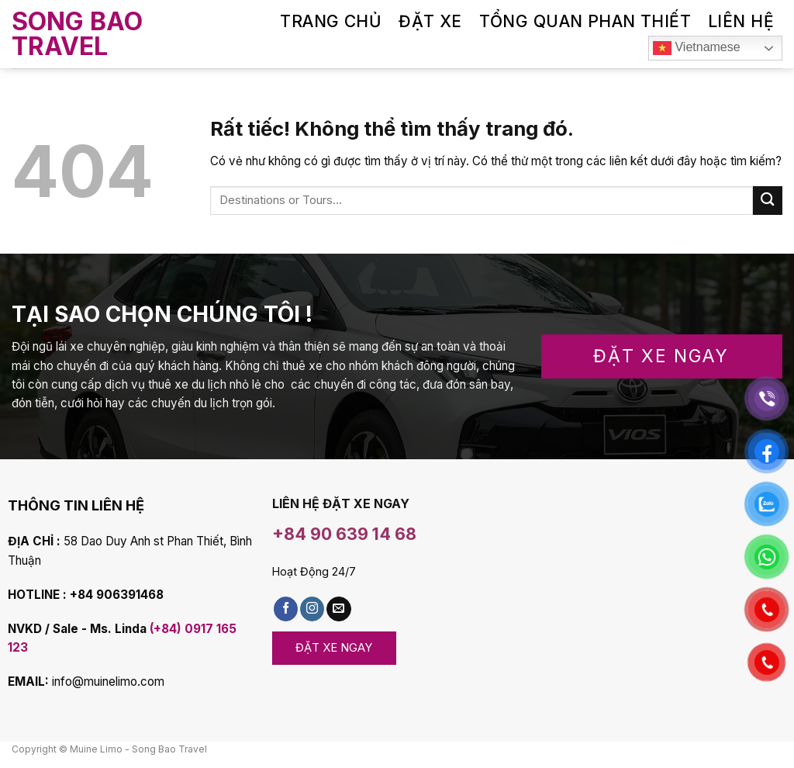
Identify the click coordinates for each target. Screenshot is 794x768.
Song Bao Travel (77, 34)
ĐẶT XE (430, 21)
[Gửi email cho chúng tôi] (338, 609)
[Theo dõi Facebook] (286, 609)
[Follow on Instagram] (312, 609)
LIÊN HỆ (741, 21)
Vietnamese (696, 48)
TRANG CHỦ (330, 21)
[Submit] (767, 200)
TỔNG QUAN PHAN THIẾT (585, 21)
